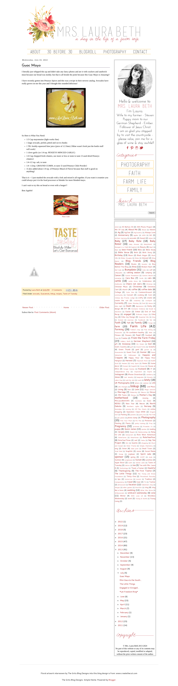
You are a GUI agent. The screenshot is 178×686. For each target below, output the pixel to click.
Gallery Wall (125, 341)
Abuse (144, 230)
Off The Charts (141, 409)
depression (140, 306)
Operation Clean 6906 (135, 411)
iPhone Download (135, 374)
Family (138, 322)
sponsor (119, 456)
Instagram (119, 374)
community (119, 295)
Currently (119, 303)
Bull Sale (118, 270)
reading (152, 429)
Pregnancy (120, 426)
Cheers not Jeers (134, 283)
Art (150, 235)
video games (127, 487)
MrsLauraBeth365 (122, 400)
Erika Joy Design (128, 317)
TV (145, 482)
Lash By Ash (129, 380)
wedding (131, 490)
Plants (128, 423)
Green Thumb (124, 349)
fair (151, 320)
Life (153, 382)
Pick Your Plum (126, 420)
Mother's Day (145, 394)
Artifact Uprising (121, 238)
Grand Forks (140, 347)
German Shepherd (142, 341)
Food (138, 335)
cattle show (133, 281)
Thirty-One (131, 476)
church (125, 289)
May (122, 600)
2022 (120, 521)
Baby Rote (135, 241)
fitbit (150, 332)
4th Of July (119, 229)
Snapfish (129, 451)
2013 (120, 549)
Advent (152, 229)
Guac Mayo (125, 576)
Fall (128, 322)
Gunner (143, 352)
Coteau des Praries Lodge (125, 298)
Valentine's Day (147, 485)
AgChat (127, 232)
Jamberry (149, 374)
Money (133, 395)
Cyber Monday (133, 303)
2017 (120, 533)
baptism (134, 247)
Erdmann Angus (142, 314)
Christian (149, 284)
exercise (131, 320)
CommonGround (145, 292)
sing (116, 448)
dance (150, 303)
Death (128, 305)
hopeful (134, 366)
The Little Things (123, 473)
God (150, 343)
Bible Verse (123, 252)
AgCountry (138, 232)
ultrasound (121, 485)
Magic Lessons (150, 389)
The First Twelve (143, 470)
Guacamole (45, 293)
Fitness (118, 335)
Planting (118, 423)
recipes (59, 293)
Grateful (152, 346)
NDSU (118, 403)
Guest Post (131, 352)
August (123, 568)
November (125, 556)
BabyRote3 (148, 244)
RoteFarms (122, 437)
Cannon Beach (147, 275)
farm (117, 326)
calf (150, 269)
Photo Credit (66, 217)
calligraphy (118, 272)
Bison (130, 255)
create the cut (121, 300)
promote (136, 426)
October (124, 560)
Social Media (150, 451)
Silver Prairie (131, 446)
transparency (119, 482)
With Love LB (137, 496)
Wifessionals (119, 493)
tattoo (127, 465)
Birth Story (147, 252)
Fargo (150, 323)
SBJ (126, 443)
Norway (147, 406)
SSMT (142, 457)
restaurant (129, 435)
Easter (128, 311)
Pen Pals (152, 414)
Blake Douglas (126, 258)
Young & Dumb (141, 498)
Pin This (138, 420)
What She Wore (146, 490)
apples (136, 235)
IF (151, 369)
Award (142, 238)
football (148, 335)
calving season (133, 272)
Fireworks (118, 332)
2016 (120, 537)
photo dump (132, 417)
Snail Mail (118, 451)
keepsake (140, 377)
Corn (150, 295)
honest (125, 366)
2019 (120, 525)
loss (129, 389)
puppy (118, 429)
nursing (128, 409)
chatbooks (118, 284)
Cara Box (129, 278)
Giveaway (126, 343)
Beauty (143, 247)
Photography (148, 417)
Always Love (150, 232)
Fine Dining (148, 329)
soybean (131, 454)
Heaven (124, 363)
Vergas (117, 487)
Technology (124, 468)
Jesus (117, 377)
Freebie (124, 338)
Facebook (141, 320)
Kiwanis (150, 377)
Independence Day (122, 371)
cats (150, 278)
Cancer (118, 275)
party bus (142, 414)
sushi (130, 462)
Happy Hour (134, 357)
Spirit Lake (145, 453)
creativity (137, 300)
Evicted (120, 320)
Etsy (153, 317)
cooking (140, 295)
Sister (124, 448)
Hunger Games (128, 369)
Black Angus (142, 255)
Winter (123, 495)
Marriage (122, 392)
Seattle (135, 443)
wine (153, 492)
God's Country (121, 346)
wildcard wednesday (137, 492)
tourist (138, 479)
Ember (137, 311)
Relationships (143, 432)
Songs (121, 454)
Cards (141, 278)
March (123, 608)
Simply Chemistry (146, 446)
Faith (117, 322)
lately (147, 379)
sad (135, 440)
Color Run (130, 292)
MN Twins (122, 395)
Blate (137, 258)
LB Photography (122, 382)
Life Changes (122, 387)
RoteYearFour (149, 437)
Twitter (152, 482)
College (118, 292)
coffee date (146, 289)
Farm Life (138, 326)
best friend (127, 249)
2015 (117, 227)
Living (120, 389)
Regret (132, 432)
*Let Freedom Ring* (129, 591)
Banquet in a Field (121, 247)
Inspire (149, 371)
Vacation (132, 484)
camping (148, 272)
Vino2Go (138, 487)
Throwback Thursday (147, 476)
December (125, 552)
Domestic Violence (138, 309)
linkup (52, 293)
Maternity (133, 392)
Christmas (137, 286)
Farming (119, 329)
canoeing (118, 278)
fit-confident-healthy (135, 332)
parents (133, 414)
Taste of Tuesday (70, 293)
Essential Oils (144, 317)
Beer (116, 250)
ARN (143, 235)
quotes (143, 429)
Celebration (147, 281)
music (149, 400)
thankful (151, 468)
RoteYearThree (124, 440)
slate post (134, 448)
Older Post (104, 307)
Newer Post (27, 307)
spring (133, 457)
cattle (118, 280)
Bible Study (150, 249)
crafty (140, 297)
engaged (127, 314)
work (130, 498)
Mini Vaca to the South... (131, 580)
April (122, 604)
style (150, 457)
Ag (119, 232)
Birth (136, 252)
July (122, 572)
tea (134, 465)
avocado (36, 293)
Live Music (151, 386)
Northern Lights (133, 406)
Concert (130, 295)
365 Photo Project (144, 227)
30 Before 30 (127, 227)
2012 (120, 621)
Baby (117, 241)
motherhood (121, 397)
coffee (134, 289)
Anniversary (123, 235)
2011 (120, 625)
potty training (140, 423)
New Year (130, 403)
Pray (151, 423)
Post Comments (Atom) (45, 312)
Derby (149, 306)
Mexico (143, 392)
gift (116, 344)
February (124, 612)
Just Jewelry (128, 377)
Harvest (129, 360)
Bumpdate (130, 269)
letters (137, 383)
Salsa (143, 440)
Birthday (119, 255)
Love (137, 389)
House (142, 366)
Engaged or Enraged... (129, 587)
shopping (144, 443)
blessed (145, 258)
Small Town (147, 448)
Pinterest (148, 420)
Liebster (146, 383)
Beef (151, 247)
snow (139, 451)
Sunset (138, 459)
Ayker (151, 238)
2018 (120, 529)
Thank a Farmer (137, 468)
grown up (148, 349)
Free (116, 338)
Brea (134, 266)
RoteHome (135, 437)
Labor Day (118, 380)
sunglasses (128, 460)
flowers (128, 335)
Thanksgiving (124, 470)
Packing (124, 414)
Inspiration (138, 371)
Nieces (142, 403)
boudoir (144, 264)
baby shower (134, 244)
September (125, 564)
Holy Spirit (135, 363)
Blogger (112, 679)
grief (137, 349)
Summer (118, 459)
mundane (138, 401)
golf (131, 347)
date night (118, 306)
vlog (146, 487)
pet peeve (120, 418)
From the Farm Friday (143, 337)
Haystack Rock (142, 360)
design (117, 308)
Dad (143, 303)
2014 (120, 545)
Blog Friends (133, 260)
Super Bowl (119, 462)
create (149, 297)
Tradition (148, 479)
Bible (140, 249)
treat (138, 482)
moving (145, 398)
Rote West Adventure (146, 434)
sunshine (148, 459)
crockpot (148, 300)
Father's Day (135, 329)
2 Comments (57, 290)
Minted (152, 392)
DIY (125, 308)
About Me (133, 229)
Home (66, 307)
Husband (142, 368)
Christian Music (121, 286)
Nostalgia (118, 409)
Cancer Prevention (132, 275)
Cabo (144, 270)
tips (119, 479)
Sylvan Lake (140, 462)
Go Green (140, 344)
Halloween (132, 355)
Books (133, 264)
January (124, 616)
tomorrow (128, 479)
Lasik (139, 380)
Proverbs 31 (147, 426)
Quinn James (130, 429)
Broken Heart (146, 266)
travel (130, 481)
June (122, 596)
